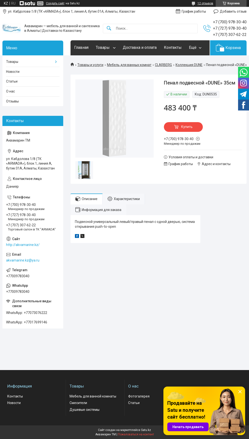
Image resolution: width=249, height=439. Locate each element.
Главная (81, 47)
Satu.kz (146, 430)
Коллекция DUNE (189, 65)
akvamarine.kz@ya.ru (22, 260)
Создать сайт (55, 3)
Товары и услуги (90, 65)
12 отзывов (205, 3)
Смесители (78, 403)
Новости (12, 72)
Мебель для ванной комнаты (93, 396)
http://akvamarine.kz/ (23, 245)
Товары (103, 47)
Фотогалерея (139, 396)
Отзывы (12, 101)
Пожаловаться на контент (136, 434)
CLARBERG (163, 65)
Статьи (12, 81)
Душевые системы (84, 410)
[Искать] (109, 28)
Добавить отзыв (233, 11)
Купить (187, 127)
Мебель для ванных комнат (129, 65)
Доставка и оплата (140, 47)
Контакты (173, 47)
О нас (10, 91)
